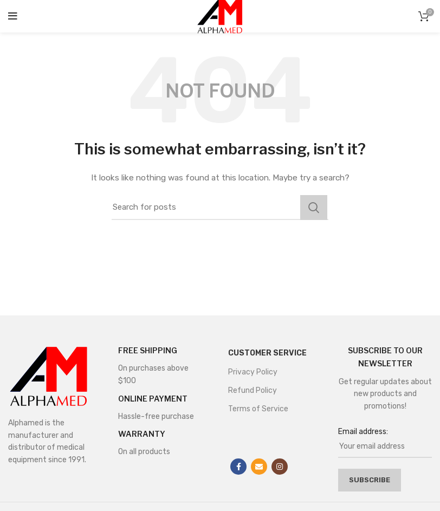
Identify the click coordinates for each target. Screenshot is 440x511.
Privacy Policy (252, 372)
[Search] (220, 207)
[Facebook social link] (238, 466)
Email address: (363, 431)
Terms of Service (258, 408)
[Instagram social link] (279, 466)
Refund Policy (252, 390)
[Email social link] (259, 466)
